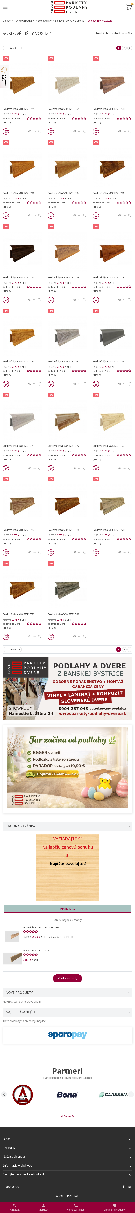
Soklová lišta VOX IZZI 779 (18, 614)
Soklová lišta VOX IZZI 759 (109, 277)
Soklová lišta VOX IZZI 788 (63, 614)
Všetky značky (67, 1116)
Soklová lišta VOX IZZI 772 (63, 445)
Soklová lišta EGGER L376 (36, 950)
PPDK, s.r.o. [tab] (67, 909)
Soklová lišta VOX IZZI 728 (109, 109)
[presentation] (4, 1094)
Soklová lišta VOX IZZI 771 (18, 445)
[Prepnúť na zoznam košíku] (129, 7)
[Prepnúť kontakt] (76, 1207)
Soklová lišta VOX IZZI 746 (109, 193)
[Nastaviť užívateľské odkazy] (43, 1207)
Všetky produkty (67, 978)
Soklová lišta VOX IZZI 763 (109, 361)
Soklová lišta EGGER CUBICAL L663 (41, 927)
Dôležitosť (13, 48)
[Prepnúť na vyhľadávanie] (15, 1207)
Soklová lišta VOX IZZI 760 (18, 361)
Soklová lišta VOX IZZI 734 (63, 193)
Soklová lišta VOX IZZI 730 (18, 193)
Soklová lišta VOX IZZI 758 (63, 277)
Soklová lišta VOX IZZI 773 (109, 445)
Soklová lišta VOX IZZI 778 (109, 530)
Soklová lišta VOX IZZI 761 (63, 109)
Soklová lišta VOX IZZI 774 (18, 530)
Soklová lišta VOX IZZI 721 (18, 109)
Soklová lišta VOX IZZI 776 (63, 530)
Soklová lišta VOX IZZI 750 (18, 277)
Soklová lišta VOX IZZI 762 (63, 361)
